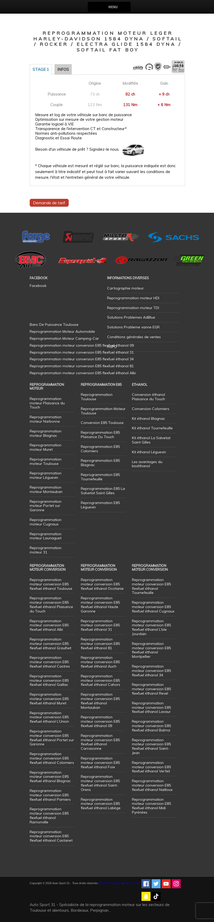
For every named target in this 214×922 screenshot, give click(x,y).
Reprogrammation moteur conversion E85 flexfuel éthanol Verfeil (151, 767)
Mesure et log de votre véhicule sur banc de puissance (83, 115)
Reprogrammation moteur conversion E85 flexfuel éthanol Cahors (100, 680)
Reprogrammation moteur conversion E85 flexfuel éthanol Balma (151, 725)
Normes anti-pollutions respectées (66, 133)
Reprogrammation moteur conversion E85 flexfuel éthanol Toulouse (51, 584)
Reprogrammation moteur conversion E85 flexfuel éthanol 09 (100, 721)
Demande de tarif (49, 202)
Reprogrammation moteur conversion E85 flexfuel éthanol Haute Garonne (100, 604)
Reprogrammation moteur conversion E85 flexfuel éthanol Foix (100, 762)
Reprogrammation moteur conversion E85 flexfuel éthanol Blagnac (50, 776)
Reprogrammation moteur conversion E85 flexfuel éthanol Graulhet (50, 643)
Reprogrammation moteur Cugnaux (45, 521)
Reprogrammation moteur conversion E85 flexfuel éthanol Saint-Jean (151, 746)
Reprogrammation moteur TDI (133, 307)
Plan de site (131, 883)
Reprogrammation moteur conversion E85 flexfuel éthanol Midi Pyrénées (151, 806)
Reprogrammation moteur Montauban (46, 489)
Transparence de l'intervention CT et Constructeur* (81, 128)
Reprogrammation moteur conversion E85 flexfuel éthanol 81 (100, 643)
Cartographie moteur (125, 288)
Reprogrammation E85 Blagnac (100, 462)
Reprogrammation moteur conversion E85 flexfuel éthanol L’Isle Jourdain (151, 627)
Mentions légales (111, 883)
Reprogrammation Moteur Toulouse (103, 410)
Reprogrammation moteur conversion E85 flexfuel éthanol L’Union (49, 717)
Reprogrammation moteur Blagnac (45, 433)
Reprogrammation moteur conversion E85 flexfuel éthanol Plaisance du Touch (51, 604)
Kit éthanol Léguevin (149, 452)
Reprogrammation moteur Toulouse (45, 461)
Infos (63, 69)
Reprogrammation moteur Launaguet (45, 536)
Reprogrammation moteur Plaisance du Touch (47, 403)
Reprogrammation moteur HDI (133, 298)
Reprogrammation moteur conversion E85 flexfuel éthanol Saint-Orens (100, 783)
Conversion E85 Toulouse (102, 422)
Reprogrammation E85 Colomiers (100, 448)
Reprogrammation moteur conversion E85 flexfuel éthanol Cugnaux (153, 606)
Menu (112, 7)
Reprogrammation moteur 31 (45, 549)
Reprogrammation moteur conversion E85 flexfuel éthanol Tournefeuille (151, 586)
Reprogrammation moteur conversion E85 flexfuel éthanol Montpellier (151, 650)
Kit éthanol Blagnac (148, 418)
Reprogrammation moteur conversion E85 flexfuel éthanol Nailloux (152, 785)
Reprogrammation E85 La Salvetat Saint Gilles (103, 490)
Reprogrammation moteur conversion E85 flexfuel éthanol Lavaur (151, 707)
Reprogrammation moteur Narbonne (45, 419)
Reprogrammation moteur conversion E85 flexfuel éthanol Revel (151, 689)
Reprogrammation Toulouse (97, 396)
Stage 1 (41, 69)
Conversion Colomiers (150, 408)
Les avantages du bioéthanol (147, 463)
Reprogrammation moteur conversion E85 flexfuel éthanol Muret (49, 698)
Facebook (38, 285)
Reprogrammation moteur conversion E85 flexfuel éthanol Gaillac (49, 680)
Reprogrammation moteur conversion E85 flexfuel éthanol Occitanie (102, 584)
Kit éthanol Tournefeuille (152, 428)
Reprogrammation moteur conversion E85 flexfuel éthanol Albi (49, 625)
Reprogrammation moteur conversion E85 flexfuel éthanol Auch (100, 662)
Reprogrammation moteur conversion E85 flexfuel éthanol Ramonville (49, 815)
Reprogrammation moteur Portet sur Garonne (45, 506)
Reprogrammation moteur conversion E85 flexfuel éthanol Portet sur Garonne (52, 737)
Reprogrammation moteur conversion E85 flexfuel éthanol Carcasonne (100, 742)
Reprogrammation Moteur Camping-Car (64, 338)
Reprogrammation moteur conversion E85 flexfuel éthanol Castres (50, 662)
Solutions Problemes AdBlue (131, 317)
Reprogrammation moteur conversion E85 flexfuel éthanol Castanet (51, 836)
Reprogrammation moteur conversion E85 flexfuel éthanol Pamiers (50, 795)
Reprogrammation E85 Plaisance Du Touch (100, 434)
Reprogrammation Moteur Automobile (62, 331)
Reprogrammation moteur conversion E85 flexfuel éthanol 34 (151, 670)
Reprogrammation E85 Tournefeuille (100, 476)
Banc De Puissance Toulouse (54, 324)
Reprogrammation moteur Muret (45, 447)
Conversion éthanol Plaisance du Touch (148, 396)
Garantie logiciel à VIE (54, 124)
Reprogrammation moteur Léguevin (45, 475)
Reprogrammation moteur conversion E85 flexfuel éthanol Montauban (100, 701)
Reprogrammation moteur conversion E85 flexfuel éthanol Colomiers (52, 758)
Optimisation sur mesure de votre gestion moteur (79, 119)
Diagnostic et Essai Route (58, 138)
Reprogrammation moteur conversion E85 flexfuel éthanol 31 (100, 625)
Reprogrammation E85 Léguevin (100, 504)
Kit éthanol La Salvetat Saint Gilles (151, 440)
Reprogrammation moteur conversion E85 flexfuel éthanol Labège (101, 803)
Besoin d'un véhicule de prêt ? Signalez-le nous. (77, 149)
